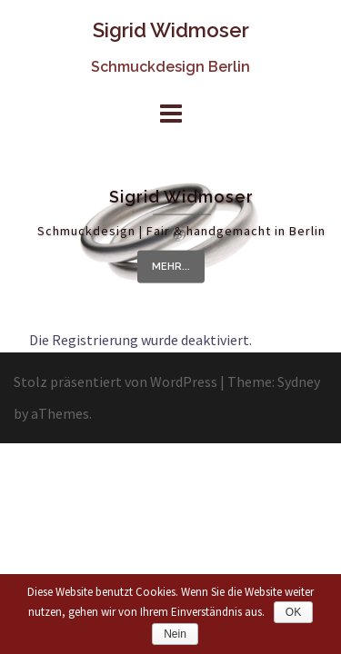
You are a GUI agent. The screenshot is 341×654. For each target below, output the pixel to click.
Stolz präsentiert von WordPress (115, 381)
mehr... (171, 266)
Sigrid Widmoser (171, 30)
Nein (175, 634)
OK (293, 612)
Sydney (298, 381)
